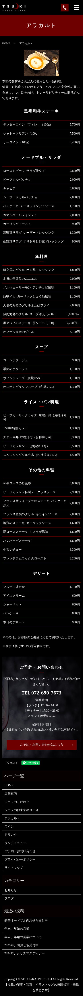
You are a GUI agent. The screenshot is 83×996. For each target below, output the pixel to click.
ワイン (9, 826)
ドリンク (10, 834)
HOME (6, 43)
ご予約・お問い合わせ (19, 851)
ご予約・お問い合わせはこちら (41, 744)
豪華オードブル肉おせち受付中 (26, 920)
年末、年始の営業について (23, 937)
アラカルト (12, 818)
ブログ (9, 898)
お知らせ (10, 890)
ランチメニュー (15, 843)
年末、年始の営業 (16, 928)
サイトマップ (13, 867)
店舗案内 (10, 793)
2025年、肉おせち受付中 (21, 945)
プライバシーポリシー (19, 859)
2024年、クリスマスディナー (24, 953)
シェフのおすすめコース (21, 810)
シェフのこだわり (16, 801)
